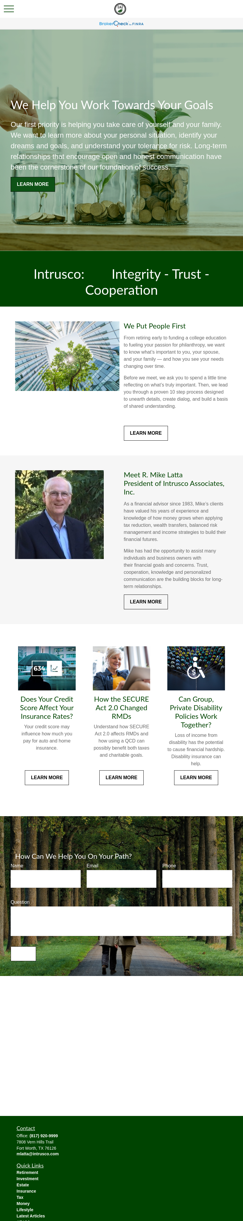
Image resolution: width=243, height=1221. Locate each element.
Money (23, 1203)
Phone (169, 865)
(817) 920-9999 (44, 1135)
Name (17, 865)
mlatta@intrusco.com (38, 1153)
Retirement (27, 1172)
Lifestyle (25, 1209)
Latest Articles (31, 1216)
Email (92, 865)
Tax (20, 1197)
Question (20, 902)
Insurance (26, 1191)
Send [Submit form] (23, 953)
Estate (23, 1185)
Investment (27, 1178)
